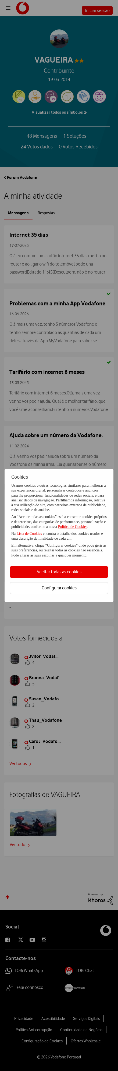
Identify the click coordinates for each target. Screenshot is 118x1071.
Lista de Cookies (30, 534)
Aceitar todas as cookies (59, 571)
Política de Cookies (72, 527)
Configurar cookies (59, 587)
